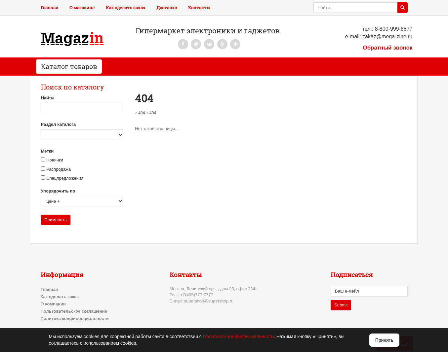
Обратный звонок (387, 48)
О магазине (82, 8)
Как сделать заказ (125, 8)
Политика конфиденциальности (75, 318)
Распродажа (58, 169)
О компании (53, 303)
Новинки (54, 160)
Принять (384, 340)
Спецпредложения (64, 178)
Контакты (199, 8)
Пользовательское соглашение (74, 311)
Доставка (166, 8)
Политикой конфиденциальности (238, 336)
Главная (49, 8)
